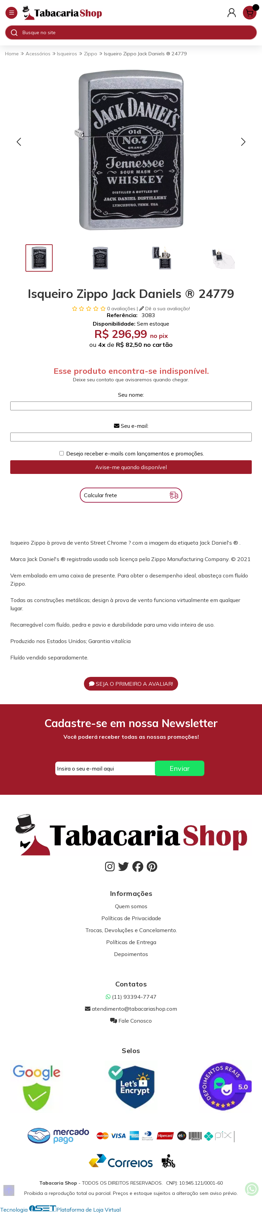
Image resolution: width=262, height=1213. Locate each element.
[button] (19, 142)
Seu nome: (131, 394)
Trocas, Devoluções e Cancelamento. (131, 930)
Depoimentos (131, 954)
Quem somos (131, 906)
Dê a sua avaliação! (164, 308)
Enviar (180, 768)
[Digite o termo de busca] (139, 32)
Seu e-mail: (131, 425)
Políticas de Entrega (131, 942)
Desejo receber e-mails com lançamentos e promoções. (135, 453)
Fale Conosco (131, 1020)
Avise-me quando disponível (131, 467)
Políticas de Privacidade (131, 918)
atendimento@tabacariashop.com (131, 1008)
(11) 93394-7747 (131, 996)
